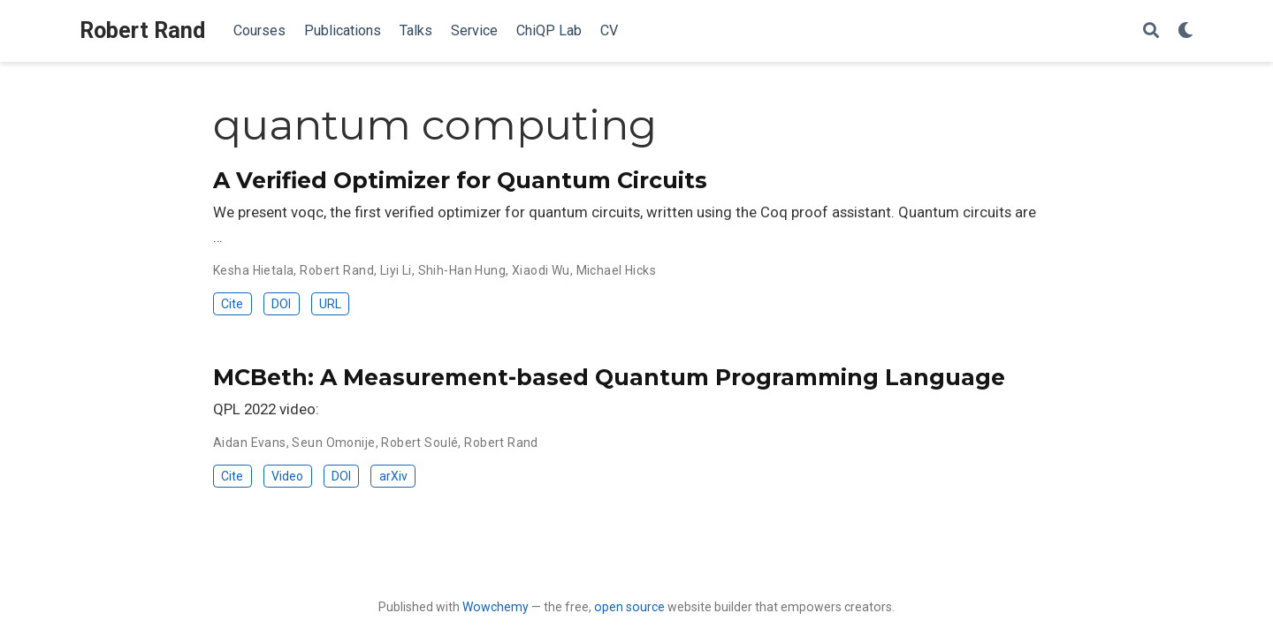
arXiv (393, 476)
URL (330, 304)
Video (287, 476)
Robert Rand (142, 30)
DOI (281, 304)
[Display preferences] (1185, 31)
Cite (232, 304)
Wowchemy (495, 607)
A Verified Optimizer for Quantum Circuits (460, 180)
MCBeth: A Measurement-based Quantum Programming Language (609, 377)
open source (629, 607)
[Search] (1151, 31)
